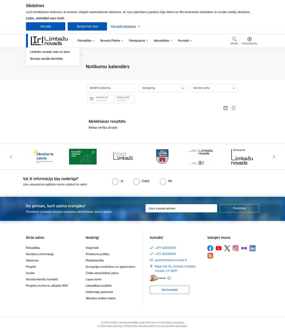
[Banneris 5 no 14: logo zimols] (202, 156)
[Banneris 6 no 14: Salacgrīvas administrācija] (242, 156)
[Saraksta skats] (234, 108)
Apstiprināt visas (87, 26)
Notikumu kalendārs (43, 73)
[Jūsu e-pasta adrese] (181, 208)
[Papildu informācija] (169, 278)
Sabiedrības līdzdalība (44, 80)
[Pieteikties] (239, 208)
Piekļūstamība (95, 260)
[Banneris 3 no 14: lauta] (122, 156)
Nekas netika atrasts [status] (162, 124)
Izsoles (30, 273)
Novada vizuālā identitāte (46, 101)
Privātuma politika (97, 254)
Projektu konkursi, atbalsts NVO (47, 285)
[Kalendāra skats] (225, 108)
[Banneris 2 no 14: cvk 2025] (83, 156)
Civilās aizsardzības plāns (102, 273)
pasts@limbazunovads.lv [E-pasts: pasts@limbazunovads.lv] (171, 260)
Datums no (102, 97)
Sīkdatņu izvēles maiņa (100, 298)
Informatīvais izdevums (45, 87)
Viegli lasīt (92, 248)
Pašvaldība (33, 248)
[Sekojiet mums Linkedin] (252, 248)
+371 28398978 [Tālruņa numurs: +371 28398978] (165, 254)
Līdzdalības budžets (99, 285)
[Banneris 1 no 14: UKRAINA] (42, 156)
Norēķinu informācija (40, 254)
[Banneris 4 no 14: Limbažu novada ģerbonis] (162, 156)
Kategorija (148, 88)
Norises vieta (201, 88)
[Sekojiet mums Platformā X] (227, 248)
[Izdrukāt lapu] (249, 65)
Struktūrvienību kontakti (42, 279)
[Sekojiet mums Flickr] (244, 248)
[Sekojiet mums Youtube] (219, 248)
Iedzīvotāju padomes (99, 292)
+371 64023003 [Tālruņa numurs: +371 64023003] (165, 248)
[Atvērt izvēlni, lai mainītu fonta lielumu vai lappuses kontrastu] (249, 41)
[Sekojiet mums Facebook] (210, 248)
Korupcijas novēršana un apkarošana (110, 267)
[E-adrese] (158, 278)
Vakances (32, 260)
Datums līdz (123, 97)
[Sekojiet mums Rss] (210, 256)
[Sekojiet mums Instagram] (236, 248)
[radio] (117, 181)
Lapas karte (93, 279)
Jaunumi (35, 67)
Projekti (31, 267)
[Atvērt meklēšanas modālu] (234, 41)
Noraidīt (46, 26)
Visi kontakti (169, 290)
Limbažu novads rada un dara (50, 94)
